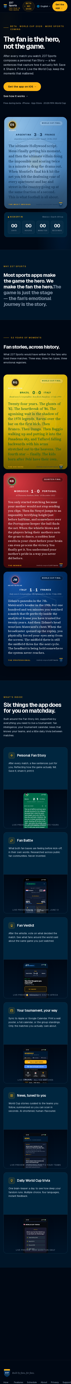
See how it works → (15, 96)
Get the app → (59, 6)
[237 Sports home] (11, 6)
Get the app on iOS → (22, 86)
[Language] (43, 6)
